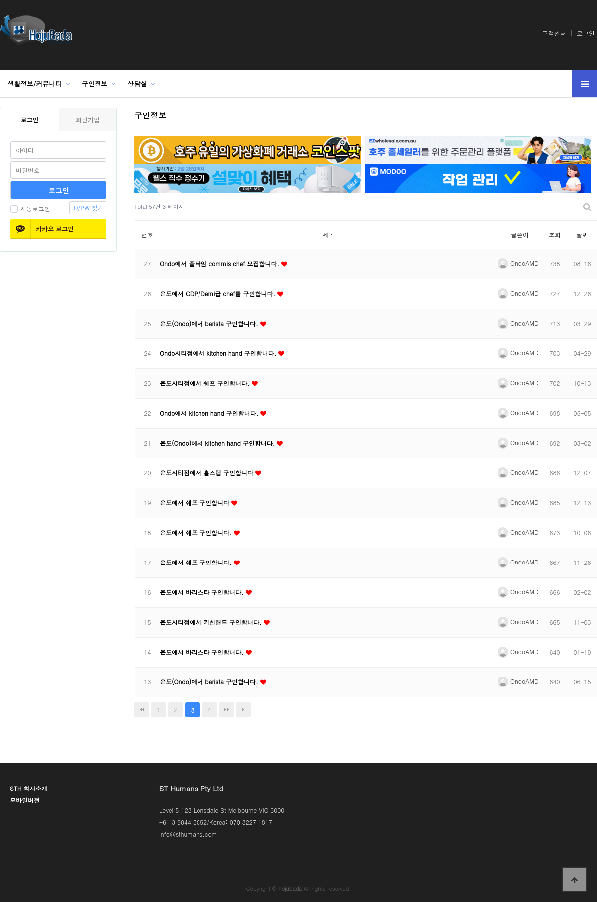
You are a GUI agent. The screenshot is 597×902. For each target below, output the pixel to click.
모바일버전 (25, 800)
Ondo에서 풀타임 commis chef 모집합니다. (220, 263)
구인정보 (94, 83)
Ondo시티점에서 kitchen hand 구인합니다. (219, 353)
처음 (141, 709)
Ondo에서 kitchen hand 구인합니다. (210, 413)
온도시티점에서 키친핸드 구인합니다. (212, 622)
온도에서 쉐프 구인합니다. (197, 532)
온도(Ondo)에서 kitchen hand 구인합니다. (218, 443)
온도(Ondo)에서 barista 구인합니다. (210, 323)
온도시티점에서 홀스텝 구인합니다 (207, 472)
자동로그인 (30, 208)
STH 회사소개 (28, 788)
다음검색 (243, 709)
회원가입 (88, 119)
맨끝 (226, 709)
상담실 (137, 83)
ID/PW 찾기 (87, 207)
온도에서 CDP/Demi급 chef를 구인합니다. (218, 293)
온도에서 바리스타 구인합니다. (203, 592)
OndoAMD (518, 263)
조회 (555, 234)
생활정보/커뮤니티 (34, 83)
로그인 (586, 33)
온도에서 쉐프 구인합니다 (195, 502)
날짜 (582, 234)
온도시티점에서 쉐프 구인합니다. (206, 383)
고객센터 (554, 33)
